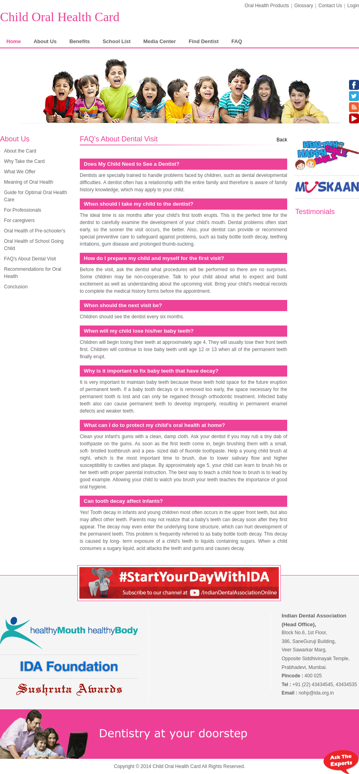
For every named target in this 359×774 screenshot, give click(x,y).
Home (13, 41)
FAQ (236, 41)
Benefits (79, 41)
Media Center (159, 41)
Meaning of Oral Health (28, 182)
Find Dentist (204, 41)
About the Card (20, 151)
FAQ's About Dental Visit (30, 259)
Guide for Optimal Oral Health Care (35, 196)
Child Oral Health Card (59, 17)
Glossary (303, 5)
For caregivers (19, 220)
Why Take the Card (24, 161)
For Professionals (22, 210)
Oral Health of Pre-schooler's (34, 231)
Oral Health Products (267, 5)
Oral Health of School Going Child (33, 244)
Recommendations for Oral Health (32, 272)
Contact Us (330, 5)
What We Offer (20, 172)
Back (281, 140)
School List (116, 41)
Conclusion (16, 287)
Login (353, 5)
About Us (45, 41)
